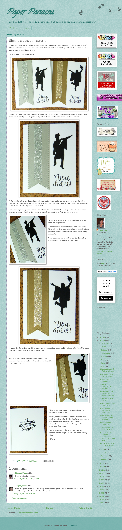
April (103, 449)
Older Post (85, 507)
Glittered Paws (20, 473)
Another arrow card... (106, 399)
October (104, 350)
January (104, 459)
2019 (102, 480)
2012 (102, 503)
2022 (102, 470)
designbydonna (20, 486)
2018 (102, 483)
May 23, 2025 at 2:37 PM (26, 479)
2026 (102, 337)
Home (26, 28)
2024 (102, 463)
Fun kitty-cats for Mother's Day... (107, 444)
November (105, 347)
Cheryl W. (103, 230)
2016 (102, 490)
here (103, 263)
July (103, 360)
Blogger (74, 525)
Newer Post (13, 507)
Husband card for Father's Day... (107, 370)
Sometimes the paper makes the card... (106, 417)
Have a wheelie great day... (106, 423)
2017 (101, 486)
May (103, 366)
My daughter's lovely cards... (106, 375)
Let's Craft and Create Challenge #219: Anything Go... (107, 436)
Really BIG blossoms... (105, 380)
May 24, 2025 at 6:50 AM (27, 494)
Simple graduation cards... (105, 386)
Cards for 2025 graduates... (107, 404)
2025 (102, 340)
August (104, 356)
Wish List (14, 28)
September (106, 353)
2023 (102, 467)
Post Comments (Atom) (29, 512)
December (105, 343)
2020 (102, 476)
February (105, 456)
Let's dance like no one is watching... (106, 410)
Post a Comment (19, 498)
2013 (102, 500)
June (103, 363)
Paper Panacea (30, 12)
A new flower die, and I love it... (107, 428)
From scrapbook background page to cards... (107, 393)
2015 (102, 493)
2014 (102, 496)
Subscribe (106, 298)
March (104, 453)
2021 (102, 473)
